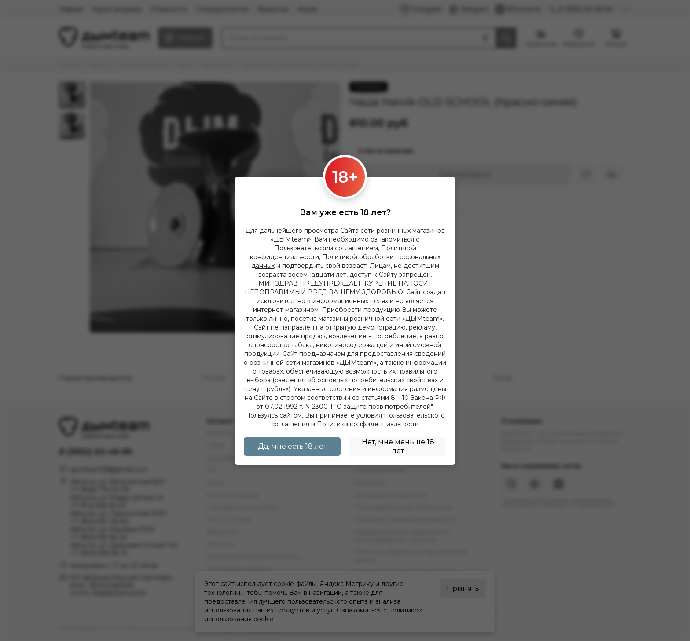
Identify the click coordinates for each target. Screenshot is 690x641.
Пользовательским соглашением (326, 248)
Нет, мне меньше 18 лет (398, 446)
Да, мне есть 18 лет (292, 446)
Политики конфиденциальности (368, 424)
